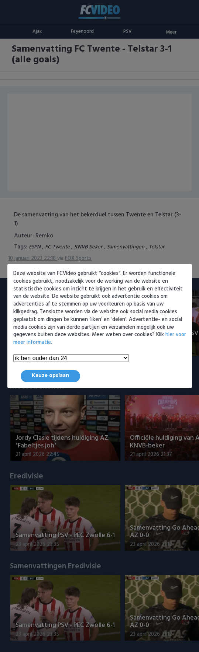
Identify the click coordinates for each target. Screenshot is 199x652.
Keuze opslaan (50, 376)
